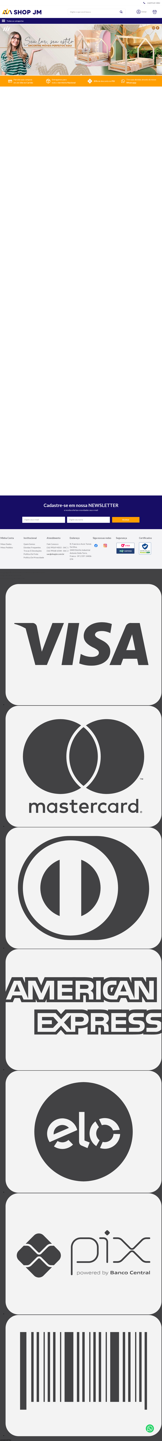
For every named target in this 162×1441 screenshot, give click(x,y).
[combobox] (96, 12)
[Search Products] (121, 12)
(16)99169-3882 (153, 3)
